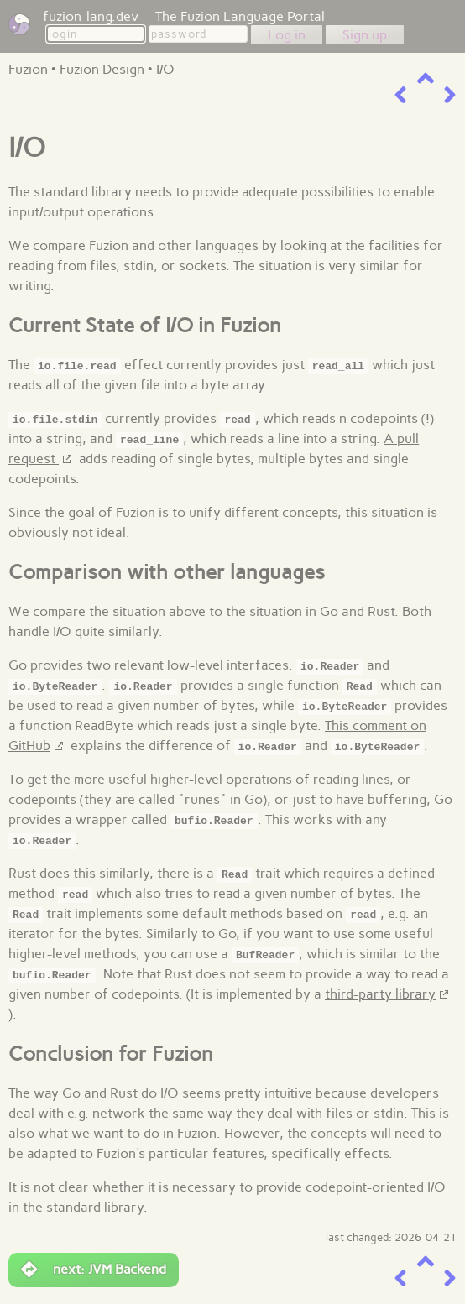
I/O (165, 69)
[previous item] (400, 95)
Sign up (364, 35)
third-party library (380, 994)
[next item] (450, 95)
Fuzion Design (102, 69)
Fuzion (28, 69)
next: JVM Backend (93, 1270)
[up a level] (425, 78)
